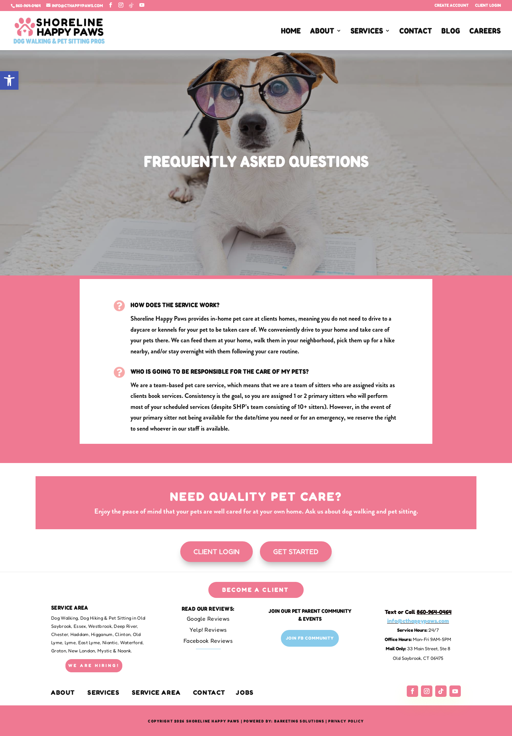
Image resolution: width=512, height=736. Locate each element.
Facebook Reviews (208, 640)
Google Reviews (208, 618)
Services (103, 692)
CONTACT (415, 31)
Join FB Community (310, 638)
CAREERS (485, 31)
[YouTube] (141, 5)
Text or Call (418, 611)
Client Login (488, 5)
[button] (9, 80)
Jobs (245, 692)
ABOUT (322, 31)
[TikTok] (131, 5)
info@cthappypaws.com (418, 620)
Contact (209, 692)
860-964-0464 (28, 5)
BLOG (450, 31)
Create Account (451, 5)
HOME (291, 31)
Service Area (156, 692)
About (63, 692)
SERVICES (367, 31)
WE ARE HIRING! (93, 665)
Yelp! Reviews (208, 629)
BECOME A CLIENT (255, 589)
